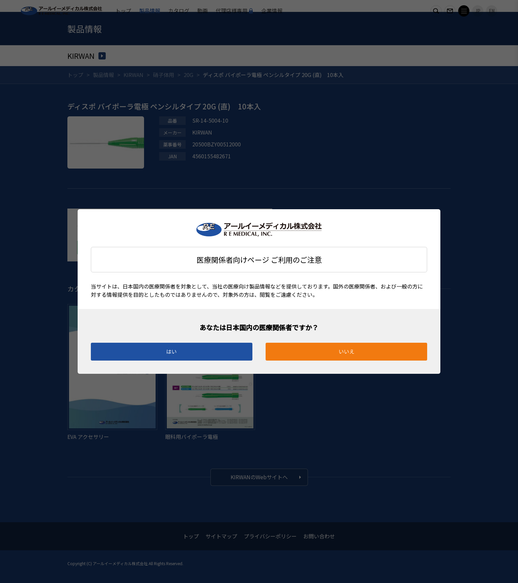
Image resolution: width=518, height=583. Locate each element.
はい (171, 351)
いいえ (346, 351)
